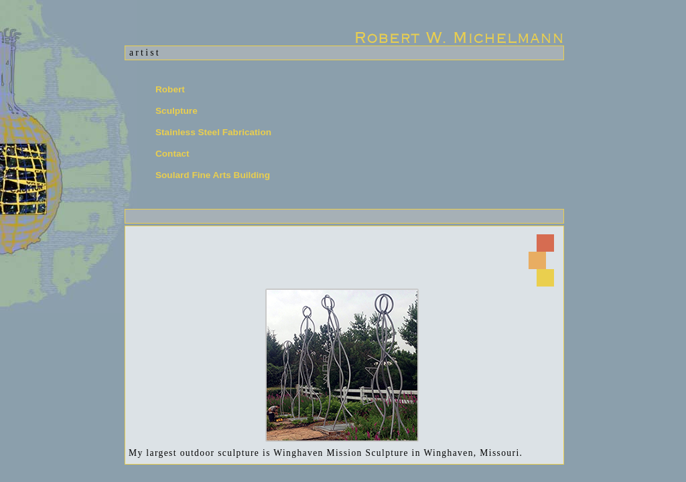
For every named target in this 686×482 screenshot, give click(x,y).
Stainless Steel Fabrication (213, 132)
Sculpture (176, 111)
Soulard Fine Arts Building (212, 175)
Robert (170, 89)
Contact (172, 154)
